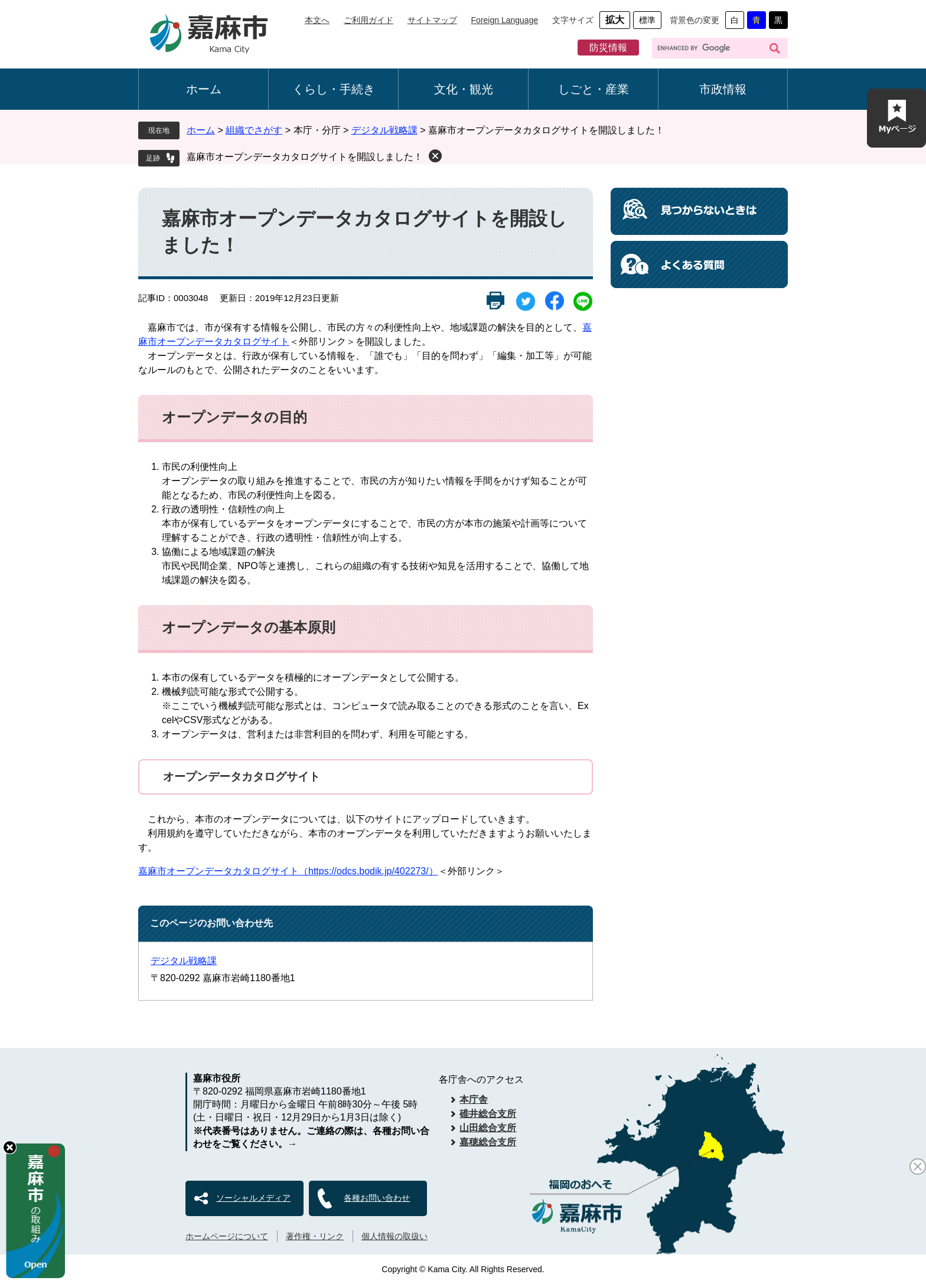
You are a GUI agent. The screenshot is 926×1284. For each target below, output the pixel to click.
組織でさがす (254, 130)
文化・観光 (463, 89)
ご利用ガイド (368, 20)
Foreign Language (505, 20)
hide (10, 1147)
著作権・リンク (315, 1236)
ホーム (203, 89)
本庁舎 (473, 1099)
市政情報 (722, 89)
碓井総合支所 (487, 1114)
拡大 (614, 20)
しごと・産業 (593, 89)
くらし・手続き (333, 89)
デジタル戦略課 (384, 130)
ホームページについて (226, 1236)
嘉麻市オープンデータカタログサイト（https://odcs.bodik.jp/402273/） (288, 871)
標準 (647, 20)
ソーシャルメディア (253, 1198)
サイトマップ (432, 20)
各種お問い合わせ (377, 1198)
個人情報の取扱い (394, 1236)
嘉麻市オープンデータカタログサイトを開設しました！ (305, 157)
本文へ (317, 20)
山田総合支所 (487, 1128)
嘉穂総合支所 (487, 1142)
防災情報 (608, 48)
